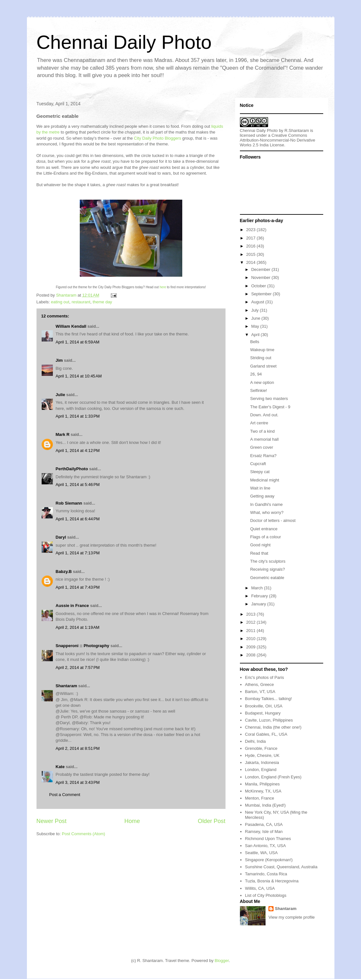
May (255, 326)
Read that (259, 553)
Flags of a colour (265, 536)
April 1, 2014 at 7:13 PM (78, 552)
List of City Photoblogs (265, 895)
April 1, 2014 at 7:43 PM (78, 587)
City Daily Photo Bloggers (157, 138)
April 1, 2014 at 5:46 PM (78, 484)
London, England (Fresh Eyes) (273, 777)
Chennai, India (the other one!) (273, 727)
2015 (251, 254)
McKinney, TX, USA (263, 791)
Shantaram (66, 685)
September (262, 293)
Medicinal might (264, 480)
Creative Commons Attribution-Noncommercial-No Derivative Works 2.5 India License (278, 140)
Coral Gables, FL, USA (266, 734)
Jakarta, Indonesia (262, 762)
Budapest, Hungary (263, 713)
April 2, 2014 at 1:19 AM (78, 627)
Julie (60, 394)
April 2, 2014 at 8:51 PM (78, 748)
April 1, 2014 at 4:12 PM (78, 450)
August (258, 301)
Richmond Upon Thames (268, 838)
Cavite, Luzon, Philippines (269, 720)
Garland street (263, 366)
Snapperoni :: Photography (83, 645)
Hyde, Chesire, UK (262, 755)
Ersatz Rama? (263, 455)
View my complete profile (291, 917)
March (257, 587)
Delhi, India (255, 741)
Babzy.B (64, 571)
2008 (251, 655)
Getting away (262, 496)
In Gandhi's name (266, 504)
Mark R (63, 434)
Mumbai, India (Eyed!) (265, 805)
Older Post (212, 821)
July (255, 310)
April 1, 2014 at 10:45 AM (79, 376)
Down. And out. (264, 414)
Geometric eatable (267, 577)
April (256, 334)
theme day (102, 301)
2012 (251, 622)
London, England (260, 769)
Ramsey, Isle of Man (264, 831)
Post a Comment (64, 794)
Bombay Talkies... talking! (268, 698)
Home (132, 821)
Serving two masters (269, 398)
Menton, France (259, 798)
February (260, 595)
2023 (251, 229)
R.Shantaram (296, 130)
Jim (59, 360)
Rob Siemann (69, 503)
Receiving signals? (267, 569)
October (259, 285)
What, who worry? (266, 512)
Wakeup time (262, 349)
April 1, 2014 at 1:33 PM (78, 416)
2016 (251, 246)
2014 (251, 262)
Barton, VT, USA (260, 691)
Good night (260, 544)
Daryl (61, 537)
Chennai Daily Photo (124, 42)
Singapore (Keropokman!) (269, 859)
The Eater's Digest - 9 (270, 406)
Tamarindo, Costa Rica (266, 873)
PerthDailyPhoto (72, 468)
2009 (251, 647)
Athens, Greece (259, 684)
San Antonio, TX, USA (265, 845)
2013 (251, 614)
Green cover (261, 447)
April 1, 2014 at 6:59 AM (78, 342)
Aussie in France (72, 605)
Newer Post (52, 821)
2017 (251, 238)
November (261, 277)
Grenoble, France (261, 748)
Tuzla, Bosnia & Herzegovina (272, 881)
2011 (251, 630)
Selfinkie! (258, 390)
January (259, 604)
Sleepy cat (260, 471)
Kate (60, 766)
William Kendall (71, 326)
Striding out (260, 357)
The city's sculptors (267, 561)
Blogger (222, 960)
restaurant (80, 301)
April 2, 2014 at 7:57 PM (78, 667)
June (256, 318)
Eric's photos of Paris (264, 677)
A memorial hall (264, 439)
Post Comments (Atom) (83, 833)
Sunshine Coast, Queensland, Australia (281, 866)
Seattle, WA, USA (261, 852)
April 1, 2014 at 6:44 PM (78, 518)
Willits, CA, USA (260, 888)
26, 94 (256, 374)
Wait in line (260, 488)
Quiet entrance (263, 528)
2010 (251, 638)
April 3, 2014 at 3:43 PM (78, 782)
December (261, 269)
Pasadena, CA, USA (264, 824)
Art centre (259, 422)
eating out (60, 301)
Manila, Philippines (262, 784)
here (163, 287)
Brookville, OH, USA (264, 706)
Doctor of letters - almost (273, 520)
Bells (254, 341)
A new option (262, 382)
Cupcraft (258, 463)
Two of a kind (262, 431)
